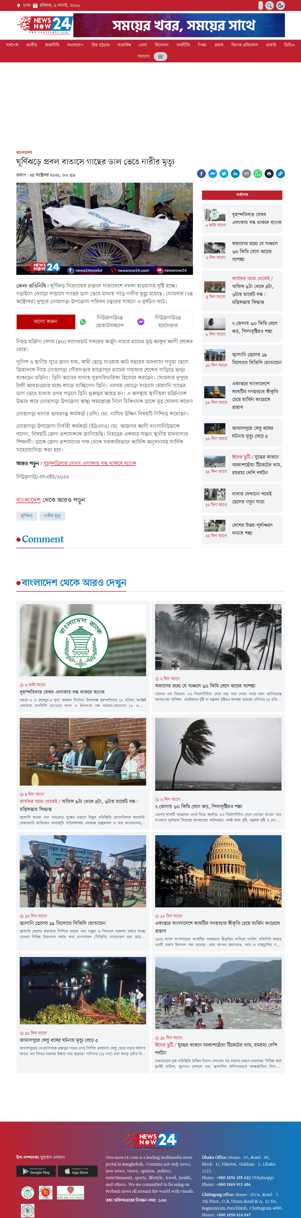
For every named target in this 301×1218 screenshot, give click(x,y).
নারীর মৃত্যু (52, 516)
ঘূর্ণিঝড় (27, 516)
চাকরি (271, 45)
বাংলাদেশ (75, 45)
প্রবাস (218, 45)
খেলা (143, 45)
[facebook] (201, 173)
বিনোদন (162, 45)
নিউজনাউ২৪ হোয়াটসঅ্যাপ (101, 322)
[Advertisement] (150, 104)
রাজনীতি (52, 45)
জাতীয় (31, 45)
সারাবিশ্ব (124, 45)
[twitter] (224, 173)
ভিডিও (289, 45)
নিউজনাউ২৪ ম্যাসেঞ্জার (159, 322)
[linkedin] (235, 173)
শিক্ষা (202, 45)
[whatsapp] (257, 173)
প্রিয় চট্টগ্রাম (100, 45)
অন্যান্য (144, 57)
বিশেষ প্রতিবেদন (244, 45)
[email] (246, 173)
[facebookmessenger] (212, 173)
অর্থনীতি (183, 45)
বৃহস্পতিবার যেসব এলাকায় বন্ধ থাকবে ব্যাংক (89, 463)
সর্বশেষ (12, 45)
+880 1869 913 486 (233, 1185)
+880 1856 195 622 (233, 1178)
